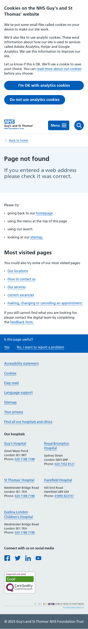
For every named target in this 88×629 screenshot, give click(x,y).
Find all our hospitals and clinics (28, 422)
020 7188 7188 (25, 459)
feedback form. (22, 322)
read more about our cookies (59, 69)
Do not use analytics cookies (34, 99)
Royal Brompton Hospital (56, 445)
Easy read (11, 383)
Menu (59, 125)
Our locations (17, 271)
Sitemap (10, 402)
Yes (6, 347)
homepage (44, 213)
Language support (18, 392)
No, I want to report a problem (40, 347)
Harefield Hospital (58, 480)
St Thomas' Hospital (19, 480)
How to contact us (21, 279)
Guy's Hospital (15, 443)
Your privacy (13, 412)
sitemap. (36, 237)
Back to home (18, 140)
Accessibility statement (21, 363)
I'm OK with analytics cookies (44, 85)
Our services (16, 287)
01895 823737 (64, 496)
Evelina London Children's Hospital (18, 514)
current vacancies (20, 295)
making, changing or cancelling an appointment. (45, 303)
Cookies (10, 373)
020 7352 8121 (65, 464)
